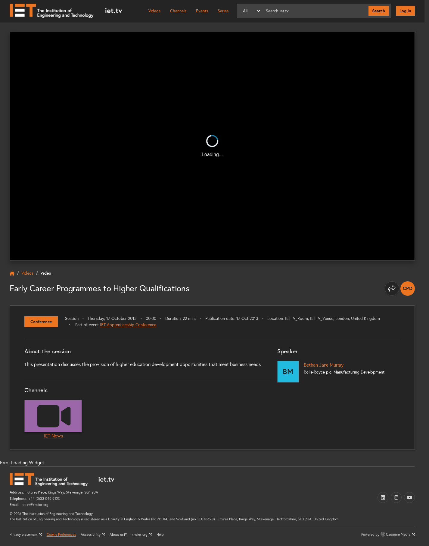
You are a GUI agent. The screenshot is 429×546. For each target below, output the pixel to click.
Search (378, 11)
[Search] (314, 11)
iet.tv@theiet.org (34, 505)
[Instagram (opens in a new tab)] (396, 497)
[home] (12, 273)
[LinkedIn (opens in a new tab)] (383, 497)
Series (223, 11)
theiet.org (140, 534)
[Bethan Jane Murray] (288, 372)
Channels (178, 11)
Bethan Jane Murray (324, 365)
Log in (405, 11)
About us (117, 534)
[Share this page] (392, 288)
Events (202, 11)
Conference (41, 321)
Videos (154, 11)
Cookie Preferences (61, 534)
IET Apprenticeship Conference (128, 324)
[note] (407, 288)
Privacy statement (24, 534)
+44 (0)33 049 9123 (44, 499)
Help (160, 534)
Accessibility (91, 534)
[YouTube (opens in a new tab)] (409, 497)
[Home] (66, 11)
